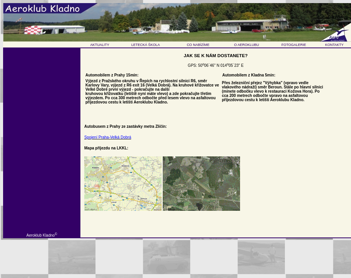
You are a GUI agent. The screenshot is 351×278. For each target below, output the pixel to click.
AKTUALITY (99, 45)
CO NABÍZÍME (198, 45)
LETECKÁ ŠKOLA (145, 45)
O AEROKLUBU (246, 45)
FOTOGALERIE (293, 45)
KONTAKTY (334, 45)
